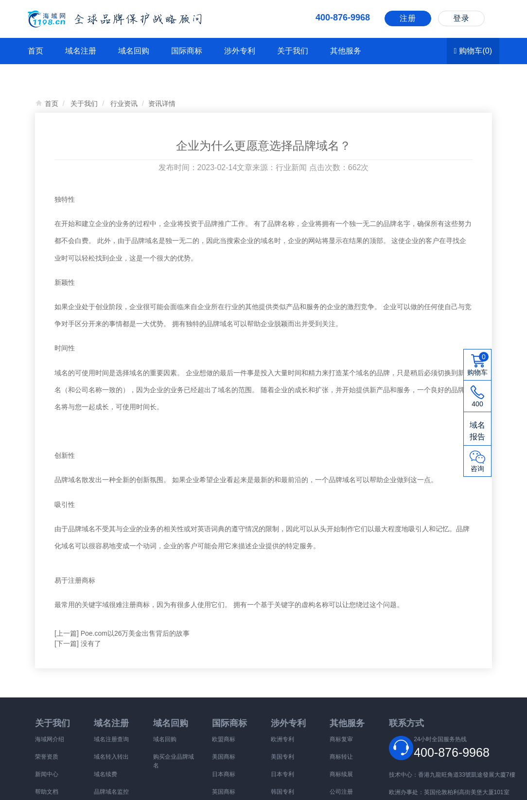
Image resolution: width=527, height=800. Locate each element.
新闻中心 (46, 774)
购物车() (473, 51)
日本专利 (282, 774)
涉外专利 (239, 51)
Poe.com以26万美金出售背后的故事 (135, 633)
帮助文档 (46, 791)
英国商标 (223, 791)
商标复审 (341, 739)
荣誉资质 (46, 756)
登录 (461, 18)
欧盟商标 (223, 739)
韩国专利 (282, 791)
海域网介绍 (49, 739)
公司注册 (341, 791)
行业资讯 (124, 103)
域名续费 (105, 774)
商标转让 (341, 756)
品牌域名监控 (111, 791)
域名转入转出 (111, 756)
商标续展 (341, 774)
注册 (408, 18)
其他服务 (345, 51)
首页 (35, 51)
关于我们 (292, 51)
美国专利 (282, 756)
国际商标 (186, 51)
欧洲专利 (282, 739)
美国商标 (223, 756)
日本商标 (223, 774)
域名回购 (133, 51)
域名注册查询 (111, 739)
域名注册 (80, 51)
